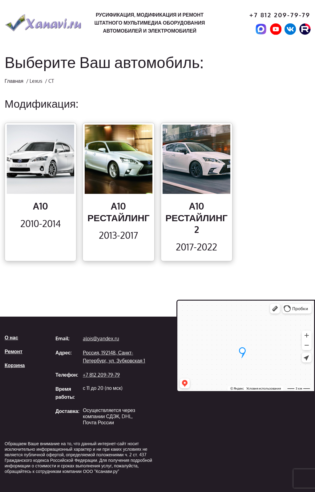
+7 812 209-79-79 (279, 15)
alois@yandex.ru (101, 338)
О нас (11, 337)
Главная (14, 81)
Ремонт (13, 351)
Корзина (15, 365)
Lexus (36, 81)
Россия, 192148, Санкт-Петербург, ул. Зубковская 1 (114, 357)
